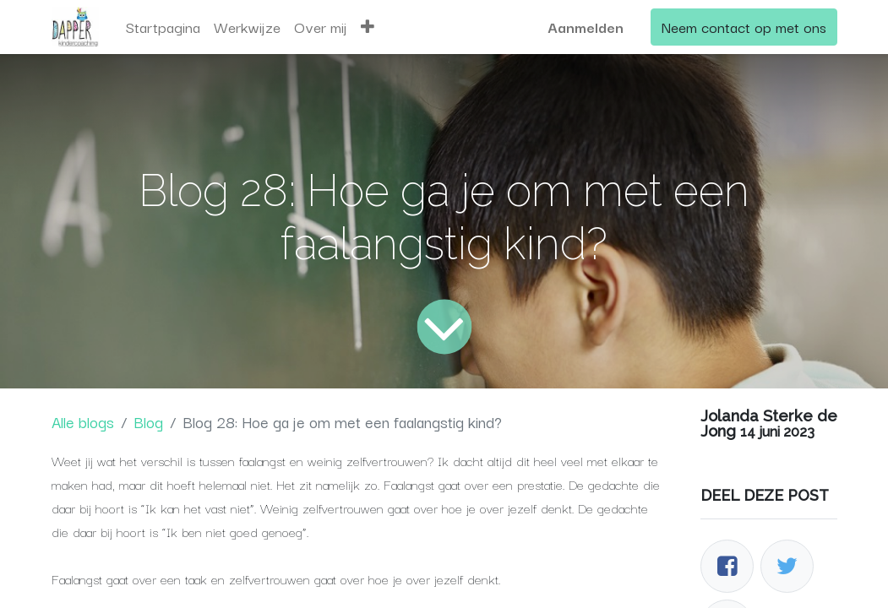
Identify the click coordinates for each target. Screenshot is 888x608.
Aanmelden (586, 26)
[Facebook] (727, 566)
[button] (367, 27)
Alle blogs (83, 421)
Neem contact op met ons (744, 26)
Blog (148, 421)
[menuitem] (163, 27)
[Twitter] (787, 566)
